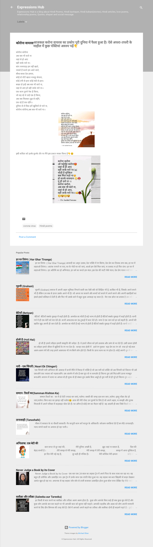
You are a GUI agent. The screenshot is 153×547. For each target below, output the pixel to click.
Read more (131, 277)
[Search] (141, 8)
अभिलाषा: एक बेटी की (27, 443)
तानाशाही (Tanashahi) (28, 419)
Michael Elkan (83, 533)
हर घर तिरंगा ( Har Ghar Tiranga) (34, 259)
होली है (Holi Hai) (25, 339)
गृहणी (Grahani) (25, 286)
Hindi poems (46, 226)
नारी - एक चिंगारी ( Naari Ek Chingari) (36, 366)
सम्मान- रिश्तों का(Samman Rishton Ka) (37, 393)
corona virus (29, 226)
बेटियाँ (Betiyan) (24, 312)
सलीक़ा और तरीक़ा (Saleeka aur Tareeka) (39, 496)
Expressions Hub (30, 7)
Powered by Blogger (76, 527)
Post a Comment (27, 237)
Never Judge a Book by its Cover (35, 470)
